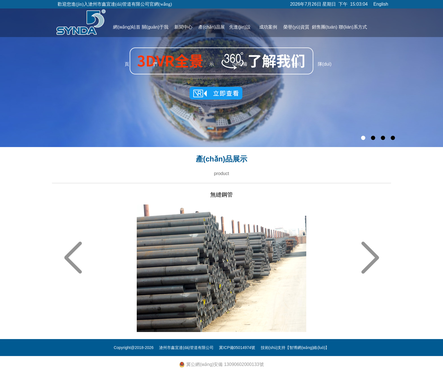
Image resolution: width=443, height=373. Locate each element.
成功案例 (268, 27)
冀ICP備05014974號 (237, 347)
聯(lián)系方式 (353, 27)
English (380, 4)
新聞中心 (183, 27)
